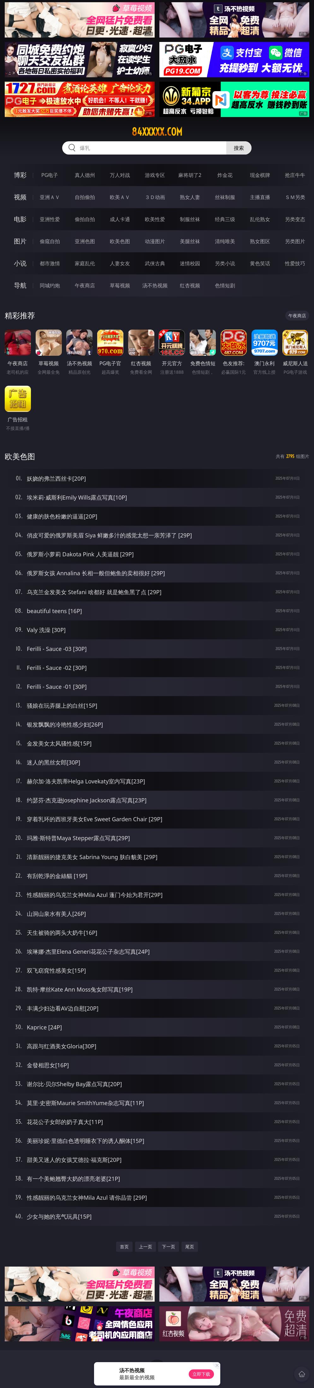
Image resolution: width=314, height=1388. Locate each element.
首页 (124, 1247)
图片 (20, 241)
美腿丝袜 (190, 241)
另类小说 (225, 263)
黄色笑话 (260, 263)
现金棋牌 (260, 175)
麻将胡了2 (189, 175)
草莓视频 (120, 285)
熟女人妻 (190, 197)
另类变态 (295, 219)
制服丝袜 (190, 219)
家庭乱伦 (85, 263)
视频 (20, 197)
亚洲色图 (85, 241)
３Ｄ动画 (155, 197)
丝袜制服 (225, 197)
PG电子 (49, 175)
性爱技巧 (295, 263)
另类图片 (295, 241)
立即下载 (201, 1374)
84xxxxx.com (157, 132)
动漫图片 (155, 241)
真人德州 (85, 175)
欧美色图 (120, 241)
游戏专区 (155, 175)
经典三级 (225, 219)
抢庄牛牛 (295, 175)
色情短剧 (225, 285)
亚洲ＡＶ (50, 197)
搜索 (239, 147)
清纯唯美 (225, 241)
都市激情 (50, 263)
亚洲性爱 (50, 219)
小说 (20, 263)
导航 (20, 285)
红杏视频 (190, 285)
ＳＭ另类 (295, 197)
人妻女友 (120, 263)
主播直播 (260, 197)
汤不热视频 (155, 285)
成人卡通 (120, 219)
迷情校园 (190, 263)
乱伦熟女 (260, 219)
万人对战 (120, 175)
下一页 (168, 1247)
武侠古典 (155, 263)
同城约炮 (50, 285)
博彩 (20, 175)
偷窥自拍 (50, 241)
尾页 (189, 1247)
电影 (20, 219)
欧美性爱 (155, 219)
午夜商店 (85, 285)
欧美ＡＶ (120, 197)
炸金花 (225, 175)
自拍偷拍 (85, 197)
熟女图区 (260, 241)
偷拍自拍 (85, 219)
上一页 (145, 1247)
